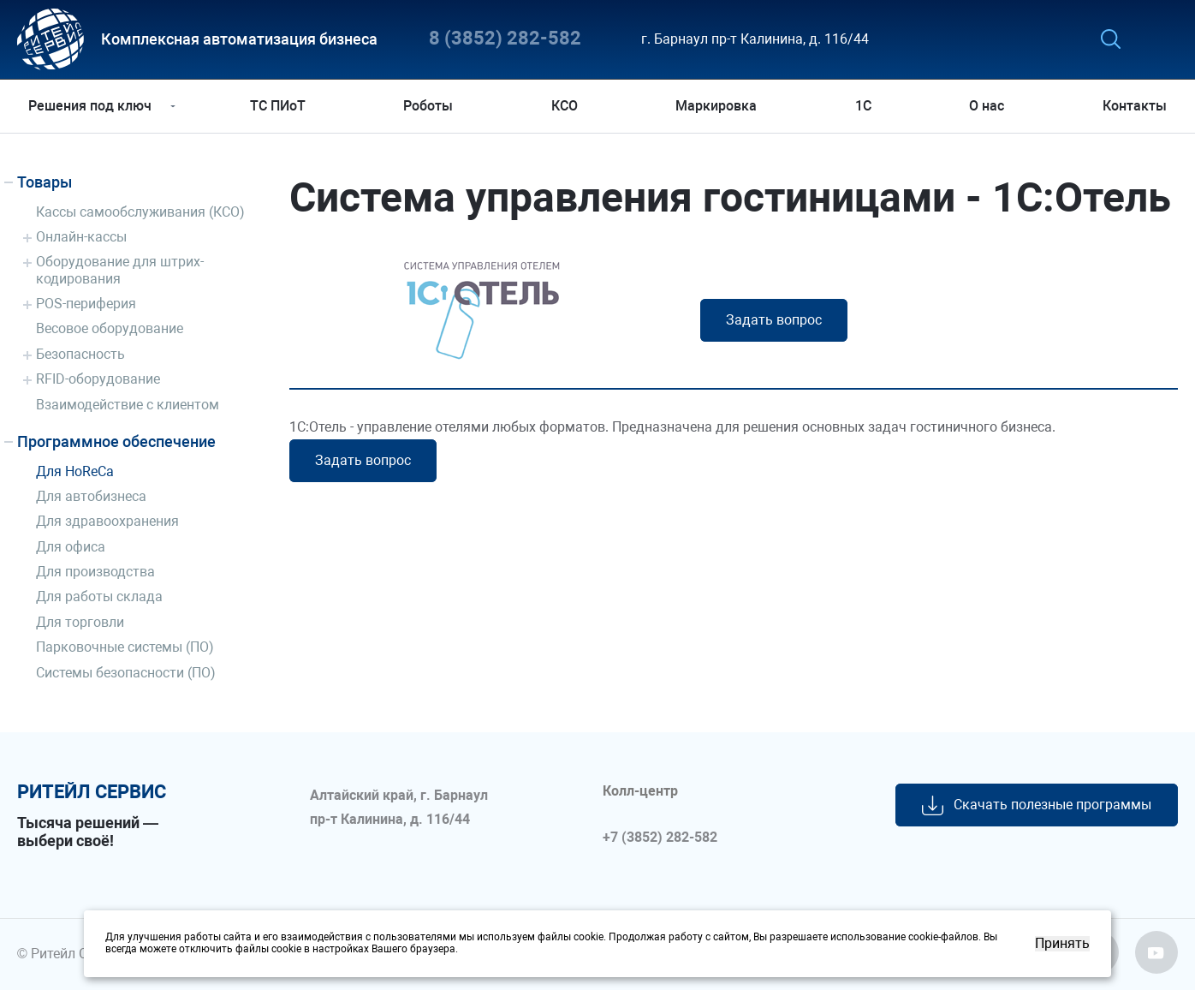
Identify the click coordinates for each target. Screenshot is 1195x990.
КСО (564, 106)
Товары (44, 182)
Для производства (95, 572)
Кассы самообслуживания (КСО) (140, 212)
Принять (1062, 943)
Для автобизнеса (91, 496)
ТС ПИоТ (279, 106)
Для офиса (70, 547)
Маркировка (716, 106)
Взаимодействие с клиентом (127, 405)
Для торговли (80, 622)
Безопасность (80, 354)
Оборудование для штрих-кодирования (120, 269)
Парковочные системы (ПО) (125, 647)
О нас (984, 106)
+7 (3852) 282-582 (660, 837)
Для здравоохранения (107, 521)
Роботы (430, 106)
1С (861, 106)
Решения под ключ (93, 106)
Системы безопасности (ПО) (126, 673)
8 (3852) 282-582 (505, 39)
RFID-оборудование (98, 379)
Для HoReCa (75, 471)
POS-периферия (86, 303)
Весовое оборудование (109, 328)
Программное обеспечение (116, 441)
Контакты (1131, 106)
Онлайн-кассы (81, 237)
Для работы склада (99, 596)
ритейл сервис (91, 792)
